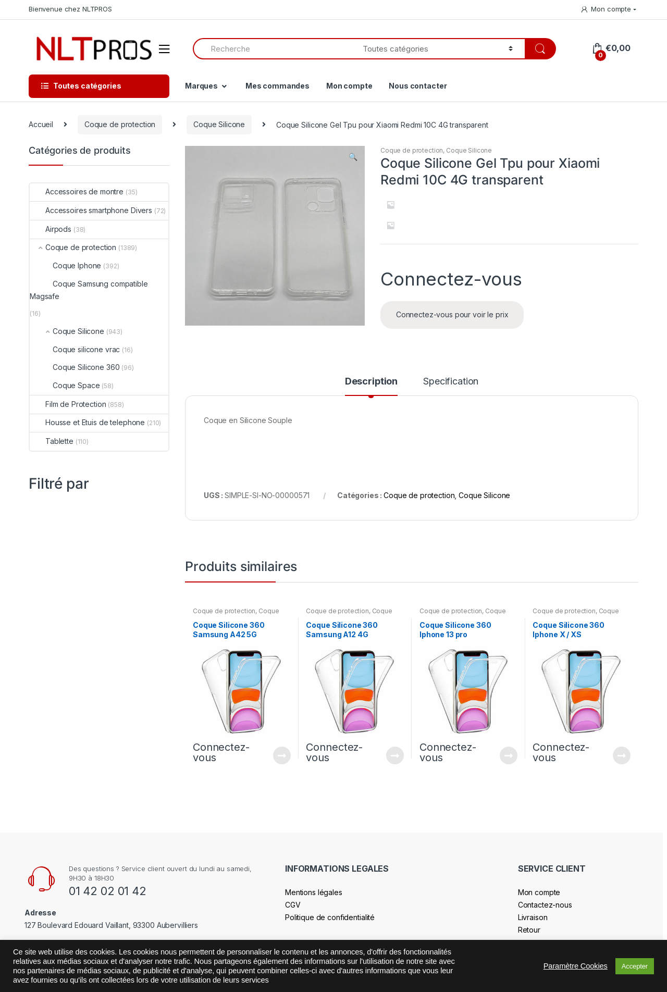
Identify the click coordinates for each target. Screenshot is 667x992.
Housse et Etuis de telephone (87, 422)
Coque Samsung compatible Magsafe (89, 290)
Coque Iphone (65, 265)
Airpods (50, 229)
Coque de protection (119, 124)
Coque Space (65, 385)
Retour (529, 929)
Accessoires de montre (76, 191)
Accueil (41, 124)
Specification (450, 382)
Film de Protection (68, 404)
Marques (201, 85)
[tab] (371, 386)
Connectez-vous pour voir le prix (452, 314)
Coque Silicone (219, 124)
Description (371, 382)
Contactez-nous (545, 904)
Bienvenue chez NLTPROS (70, 9)
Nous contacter (418, 85)
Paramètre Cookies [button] (576, 966)
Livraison (533, 917)
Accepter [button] (635, 966)
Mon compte (605, 9)
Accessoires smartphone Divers (91, 210)
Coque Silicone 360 (74, 367)
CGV (293, 904)
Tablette (51, 441)
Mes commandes (277, 85)
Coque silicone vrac (75, 349)
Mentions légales (313, 892)
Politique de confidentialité (330, 917)
